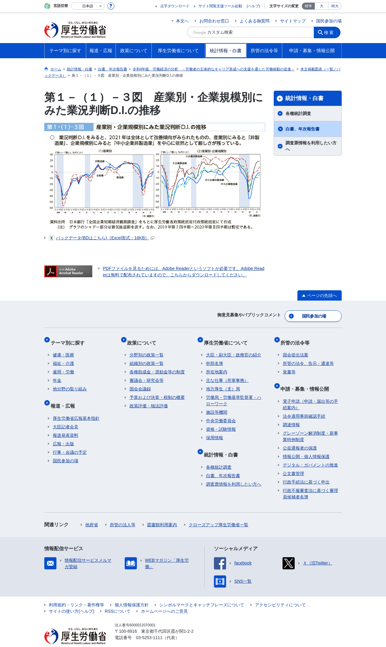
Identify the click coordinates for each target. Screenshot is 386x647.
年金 (57, 373)
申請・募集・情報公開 (307, 379)
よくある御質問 (254, 21)
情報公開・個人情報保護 (306, 444)
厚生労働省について (228, 338)
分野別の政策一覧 (147, 348)
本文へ (182, 21)
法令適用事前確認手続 (304, 404)
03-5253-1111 (149, 625)
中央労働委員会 (221, 414)
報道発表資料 (65, 423)
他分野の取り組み (70, 382)
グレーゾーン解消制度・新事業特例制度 (310, 424)
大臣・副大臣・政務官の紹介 (233, 348)
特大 (335, 6)
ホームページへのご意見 (164, 599)
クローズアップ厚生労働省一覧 (218, 513)
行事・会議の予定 (70, 440)
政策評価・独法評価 (149, 399)
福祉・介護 (63, 356)
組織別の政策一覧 (147, 356)
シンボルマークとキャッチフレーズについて (201, 593)
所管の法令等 (297, 338)
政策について (144, 338)
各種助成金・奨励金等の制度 (157, 365)
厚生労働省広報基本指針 (76, 406)
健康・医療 (63, 348)
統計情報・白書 (304, 98)
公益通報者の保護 (300, 436)
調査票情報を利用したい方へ (311, 146)
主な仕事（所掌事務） (227, 373)
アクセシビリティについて (280, 593)
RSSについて (117, 599)
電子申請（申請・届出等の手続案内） (310, 392)
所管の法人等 (122, 513)
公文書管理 (293, 461)
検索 (331, 32)
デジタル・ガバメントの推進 (310, 453)
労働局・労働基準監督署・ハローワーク (233, 393)
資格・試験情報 (221, 422)
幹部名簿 (214, 356)
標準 (308, 6)
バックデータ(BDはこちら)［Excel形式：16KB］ (101, 238)
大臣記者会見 (65, 415)
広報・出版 (63, 432)
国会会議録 (140, 382)
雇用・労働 (63, 365)
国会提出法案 (295, 348)
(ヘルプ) (253, 6)
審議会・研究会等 (147, 373)
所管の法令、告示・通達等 (308, 356)
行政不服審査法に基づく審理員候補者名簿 (310, 481)
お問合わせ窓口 (214, 21)
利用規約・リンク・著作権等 (76, 593)
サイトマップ (293, 21)
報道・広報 (65, 396)
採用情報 (214, 431)
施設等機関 (216, 405)
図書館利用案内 (162, 513)
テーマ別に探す (70, 338)
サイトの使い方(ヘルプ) (71, 599)
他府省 (91, 513)
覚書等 (289, 365)
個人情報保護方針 (132, 593)
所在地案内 (216, 365)
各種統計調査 (298, 113)
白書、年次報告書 (303, 128)
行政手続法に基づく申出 (306, 470)
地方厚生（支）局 (223, 382)
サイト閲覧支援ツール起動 (220, 6)
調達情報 (291, 412)
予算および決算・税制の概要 (157, 390)
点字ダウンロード (174, 6)
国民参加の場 (329, 21)
